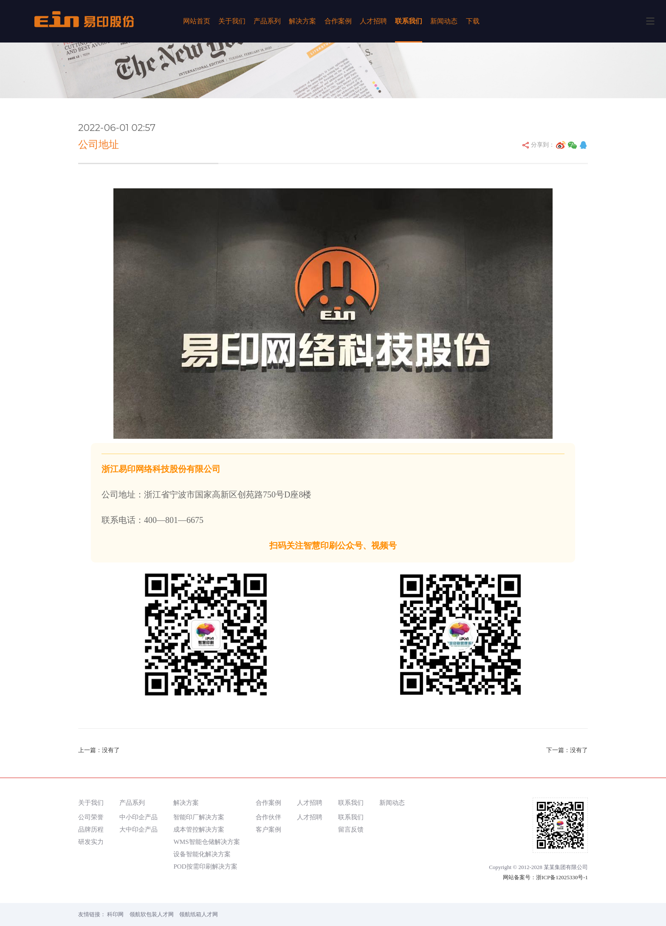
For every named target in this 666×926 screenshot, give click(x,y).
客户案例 (268, 829)
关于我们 (232, 21)
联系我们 (408, 21)
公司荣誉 (91, 817)
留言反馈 (351, 829)
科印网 (115, 914)
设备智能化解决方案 (202, 854)
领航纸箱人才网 (198, 914)
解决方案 (302, 21)
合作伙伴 (268, 817)
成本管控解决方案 (198, 829)
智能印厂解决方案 (198, 817)
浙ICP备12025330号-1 (562, 877)
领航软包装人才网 (152, 914)
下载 (473, 21)
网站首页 (196, 21)
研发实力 (91, 841)
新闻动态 (443, 21)
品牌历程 (91, 829)
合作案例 (338, 21)
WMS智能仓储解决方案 (206, 841)
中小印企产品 (138, 817)
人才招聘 (373, 21)
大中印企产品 (138, 829)
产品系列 (267, 21)
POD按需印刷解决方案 (205, 866)
